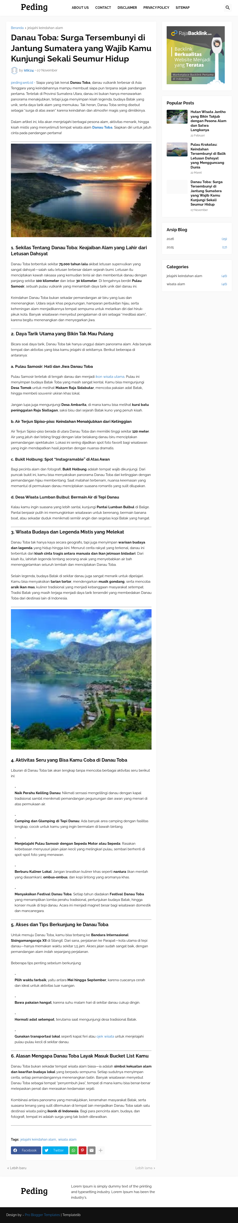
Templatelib (72, 1215)
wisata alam (67, 1139)
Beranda (17, 28)
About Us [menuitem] (80, 8)
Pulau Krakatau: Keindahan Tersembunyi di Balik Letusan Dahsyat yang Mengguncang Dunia (208, 155)
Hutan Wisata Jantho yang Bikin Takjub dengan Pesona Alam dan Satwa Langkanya (208, 121)
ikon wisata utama (109, 377)
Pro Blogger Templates (42, 1215)
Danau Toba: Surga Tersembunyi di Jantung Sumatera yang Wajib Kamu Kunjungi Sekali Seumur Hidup (207, 193)
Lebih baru (18, 1168)
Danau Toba (102, 127)
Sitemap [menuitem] (183, 8)
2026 (197, 239)
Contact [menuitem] (103, 8)
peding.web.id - (23, 83)
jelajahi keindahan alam (45, 28)
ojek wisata (105, 1036)
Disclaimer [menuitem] (127, 8)
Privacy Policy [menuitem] (156, 8)
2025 (197, 247)
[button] (228, 8)
